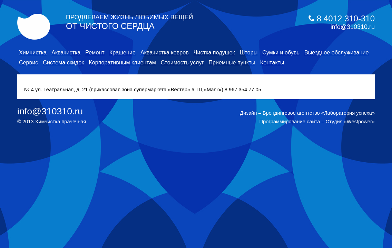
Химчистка (33, 52)
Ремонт (94, 52)
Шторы (249, 52)
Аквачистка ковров (164, 52)
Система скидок (63, 62)
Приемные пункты (231, 62)
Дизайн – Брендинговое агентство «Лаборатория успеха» (307, 113)
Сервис (28, 62)
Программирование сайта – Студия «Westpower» (317, 121)
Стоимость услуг (182, 62)
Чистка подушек (214, 52)
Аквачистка (65, 52)
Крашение (122, 52)
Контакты (272, 62)
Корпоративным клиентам (122, 62)
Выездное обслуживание (336, 52)
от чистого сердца (129, 22)
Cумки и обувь (281, 52)
